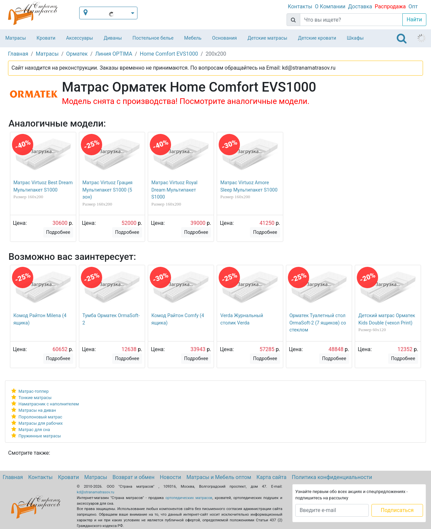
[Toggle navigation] (402, 38)
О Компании (330, 6)
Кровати (46, 38)
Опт (413, 6)
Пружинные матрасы (40, 435)
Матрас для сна (34, 429)
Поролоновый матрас (40, 416)
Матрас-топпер (34, 391)
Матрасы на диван (37, 410)
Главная (13, 477)
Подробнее (58, 232)
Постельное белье (152, 38)
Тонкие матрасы (35, 397)
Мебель (192, 38)
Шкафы (355, 38)
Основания (224, 38)
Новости (170, 477)
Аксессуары (79, 38)
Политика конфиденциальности (332, 477)
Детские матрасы (267, 38)
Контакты (300, 6)
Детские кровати (317, 38)
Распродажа (390, 6)
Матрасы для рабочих (41, 423)
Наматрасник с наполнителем (49, 403)
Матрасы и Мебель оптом (218, 477)
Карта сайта (272, 477)
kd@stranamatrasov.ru (95, 492)
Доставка (360, 6)
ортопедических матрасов (188, 498)
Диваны (113, 38)
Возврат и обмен (133, 477)
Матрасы (15, 38)
